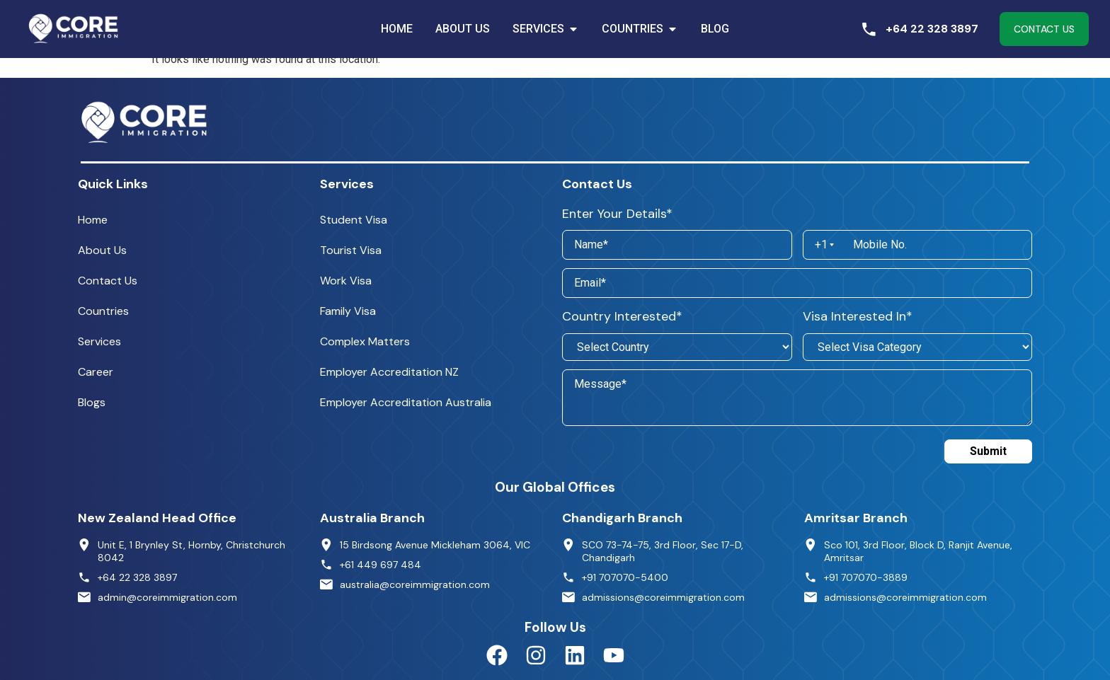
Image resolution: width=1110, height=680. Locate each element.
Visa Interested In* (857, 316)
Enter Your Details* (617, 213)
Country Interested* (622, 316)
